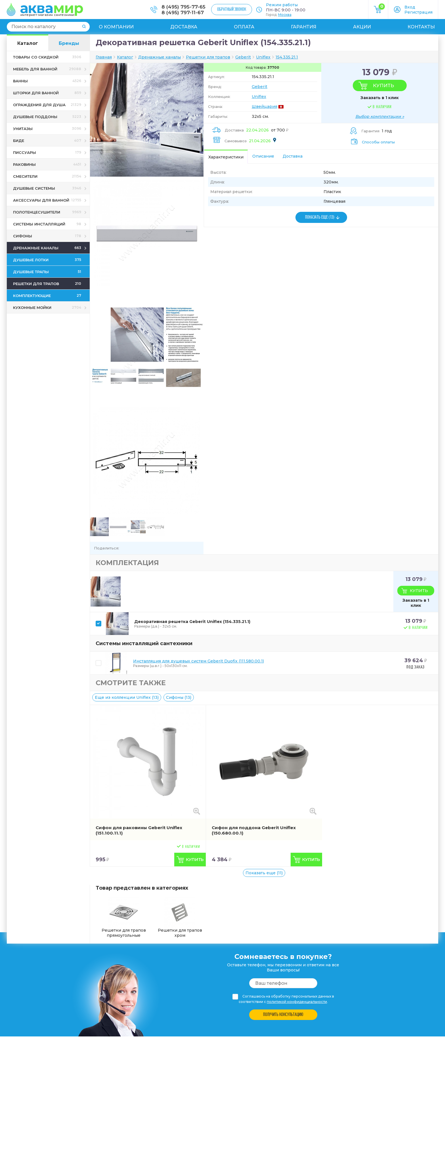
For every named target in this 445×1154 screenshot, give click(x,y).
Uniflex (259, 96)
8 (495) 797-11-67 (182, 12)
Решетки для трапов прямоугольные (124, 917)
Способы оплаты (378, 142)
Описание (263, 156)
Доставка (183, 27)
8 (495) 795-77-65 (183, 7)
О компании (116, 27)
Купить (383, 85)
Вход (409, 7)
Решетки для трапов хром (180, 917)
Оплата (244, 27)
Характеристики (226, 157)
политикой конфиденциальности (297, 1002)
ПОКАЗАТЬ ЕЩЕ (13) (319, 217)
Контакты (421, 27)
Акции (362, 27)
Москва (284, 14)
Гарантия (303, 27)
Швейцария (264, 106)
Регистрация (418, 12)
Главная (104, 57)
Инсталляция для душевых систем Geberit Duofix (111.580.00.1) (198, 661)
